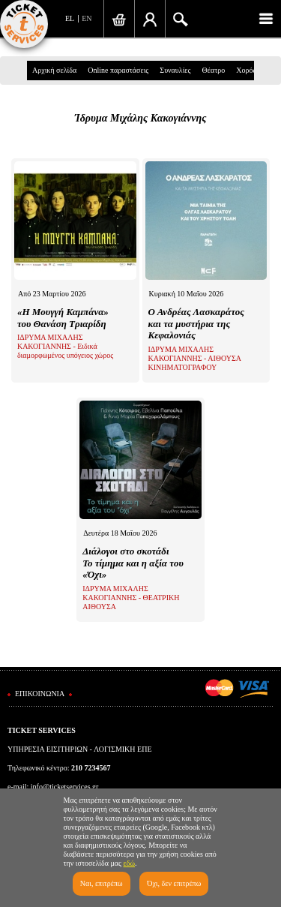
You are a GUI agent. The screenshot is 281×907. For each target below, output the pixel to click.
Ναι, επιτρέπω (101, 883)
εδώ (130, 863)
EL (69, 18)
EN (86, 18)
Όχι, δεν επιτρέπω (174, 883)
